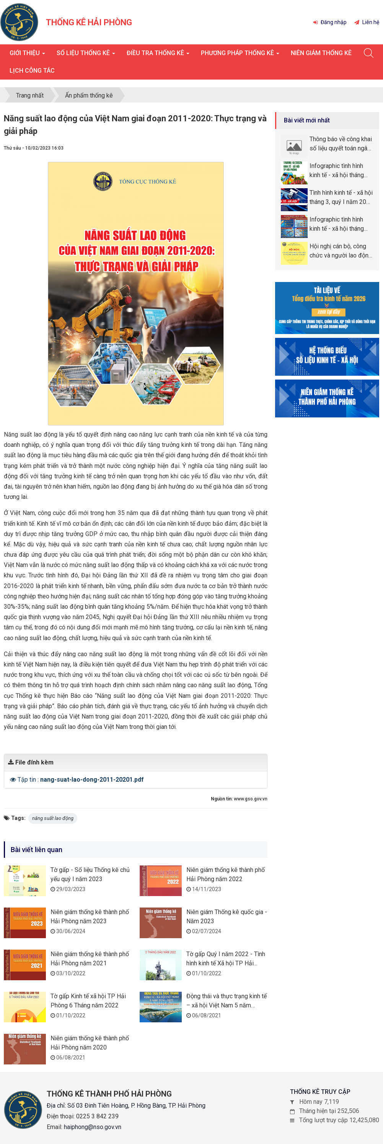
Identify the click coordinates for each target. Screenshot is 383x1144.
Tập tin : (81, 779)
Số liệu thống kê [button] (86, 55)
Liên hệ (366, 22)
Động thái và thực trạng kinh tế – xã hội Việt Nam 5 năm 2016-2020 (226, 1005)
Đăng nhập (330, 22)
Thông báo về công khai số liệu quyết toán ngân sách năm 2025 (341, 144)
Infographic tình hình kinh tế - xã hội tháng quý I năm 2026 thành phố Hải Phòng (338, 224)
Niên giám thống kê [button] (321, 53)
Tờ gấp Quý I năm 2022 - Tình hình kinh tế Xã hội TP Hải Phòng (225, 963)
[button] (14, 779)
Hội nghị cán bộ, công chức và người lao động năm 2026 (341, 251)
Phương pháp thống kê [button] (240, 55)
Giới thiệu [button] (27, 55)
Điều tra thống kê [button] (158, 55)
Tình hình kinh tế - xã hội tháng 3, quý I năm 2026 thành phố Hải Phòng (341, 198)
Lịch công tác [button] (32, 70)
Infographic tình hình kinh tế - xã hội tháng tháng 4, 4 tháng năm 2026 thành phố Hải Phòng (337, 171)
